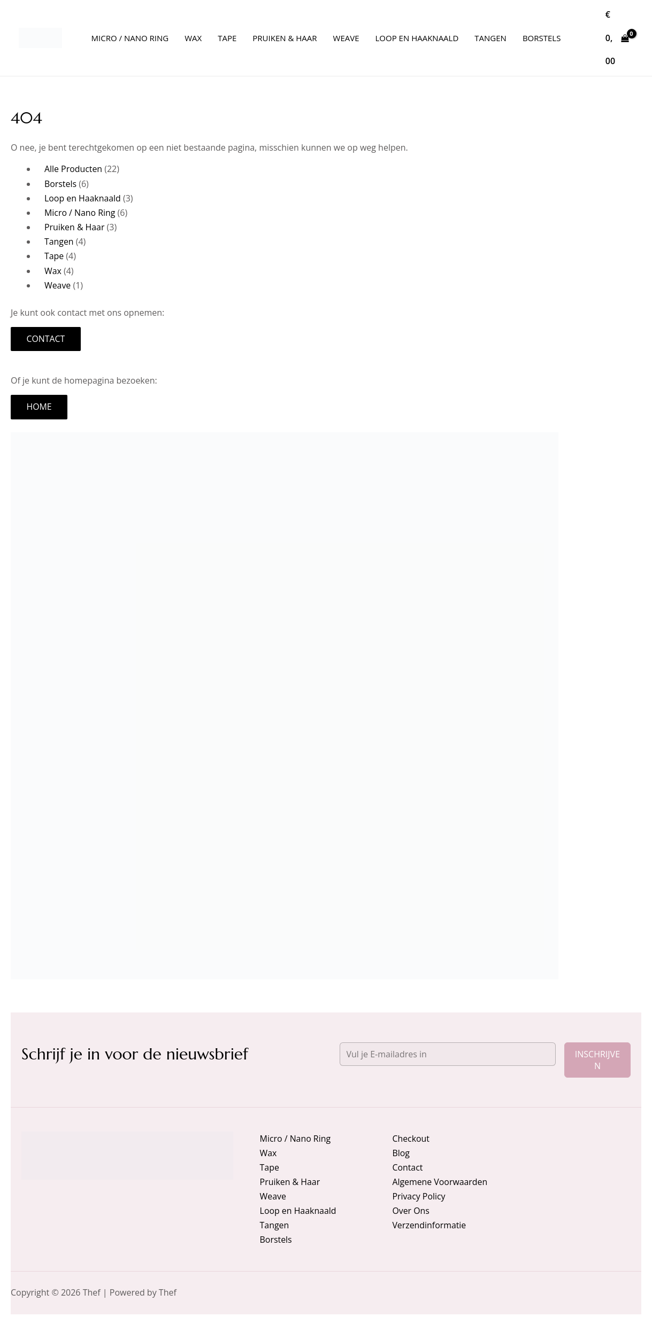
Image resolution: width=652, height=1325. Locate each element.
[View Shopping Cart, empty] (617, 38)
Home (39, 408)
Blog (401, 1152)
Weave (273, 1196)
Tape (269, 1167)
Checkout (410, 1138)
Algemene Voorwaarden (440, 1181)
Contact (46, 339)
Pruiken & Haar (290, 1181)
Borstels (276, 1239)
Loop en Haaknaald (298, 1211)
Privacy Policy (419, 1196)
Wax (268, 1152)
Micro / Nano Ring (295, 1138)
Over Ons (410, 1211)
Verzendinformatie (429, 1225)
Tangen (274, 1225)
